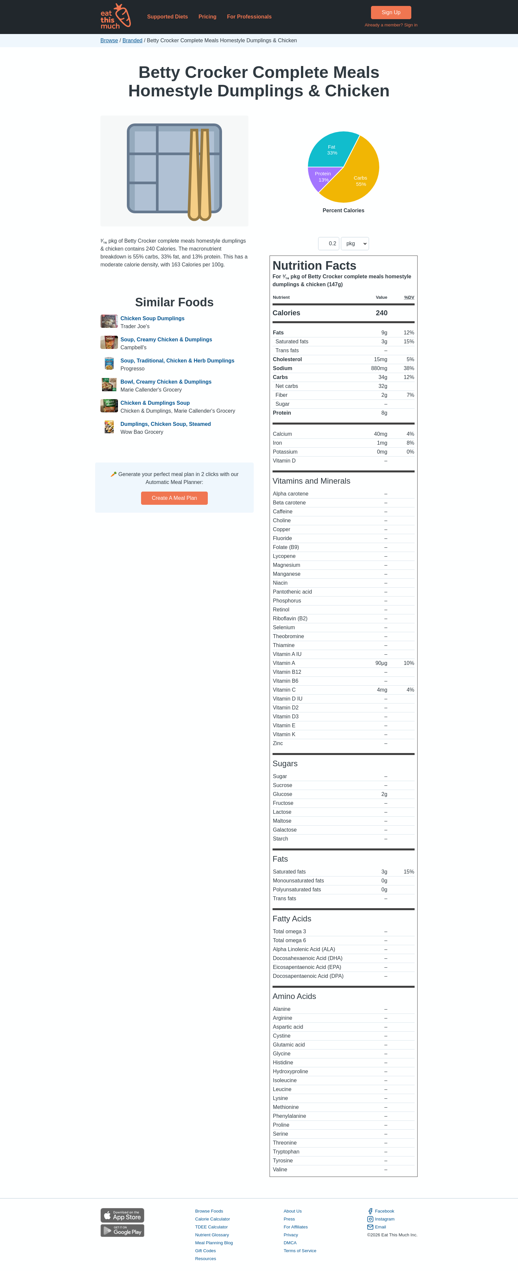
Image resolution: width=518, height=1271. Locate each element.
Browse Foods (209, 1211)
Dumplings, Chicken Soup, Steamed (166, 424)
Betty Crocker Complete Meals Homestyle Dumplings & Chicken (258, 81)
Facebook (380, 1211)
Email (376, 1227)
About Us (293, 1211)
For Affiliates (296, 1226)
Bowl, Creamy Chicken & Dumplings (166, 382)
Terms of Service (300, 1250)
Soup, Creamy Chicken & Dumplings (166, 339)
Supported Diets (167, 16)
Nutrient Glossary (212, 1234)
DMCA (290, 1242)
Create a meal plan (174, 498)
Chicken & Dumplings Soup (155, 403)
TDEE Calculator (211, 1226)
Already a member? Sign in (391, 24)
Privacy (291, 1234)
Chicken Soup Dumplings (153, 318)
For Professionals (249, 16)
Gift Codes (205, 1250)
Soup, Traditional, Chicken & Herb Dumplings (178, 360)
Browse (109, 40)
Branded (133, 40)
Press (289, 1219)
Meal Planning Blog (214, 1242)
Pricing (207, 16)
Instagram (380, 1219)
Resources (205, 1258)
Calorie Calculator (212, 1219)
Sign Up (391, 12)
